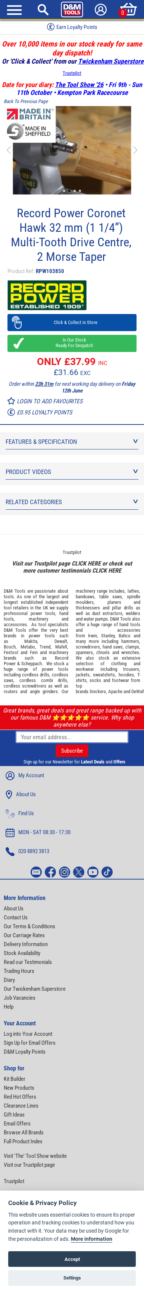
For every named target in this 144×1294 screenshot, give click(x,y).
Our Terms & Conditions (29, 926)
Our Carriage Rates (24, 935)
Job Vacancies (19, 997)
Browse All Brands (24, 1132)
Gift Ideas (14, 1114)
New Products (19, 1088)
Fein (34, 652)
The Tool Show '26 (79, 85)
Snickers (98, 691)
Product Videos (72, 471)
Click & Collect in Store (72, 322)
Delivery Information (26, 944)
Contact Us (16, 917)
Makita (30, 641)
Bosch (10, 647)
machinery (38, 619)
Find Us (20, 813)
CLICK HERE (86, 563)
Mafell (61, 647)
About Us (21, 794)
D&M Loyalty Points (25, 1051)
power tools (43, 613)
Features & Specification (72, 441)
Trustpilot (72, 73)
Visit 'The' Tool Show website (35, 1156)
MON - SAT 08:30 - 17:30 (38, 832)
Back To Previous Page (26, 101)
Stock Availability (22, 953)
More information (91, 1239)
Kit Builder (14, 1079)
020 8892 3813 (27, 851)
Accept (72, 1259)
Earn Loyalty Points (72, 27)
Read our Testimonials (28, 962)
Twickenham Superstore (111, 61)
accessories (15, 624)
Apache (115, 691)
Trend (45, 647)
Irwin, (93, 635)
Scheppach (31, 663)
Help (8, 1006)
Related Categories (72, 502)
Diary (9, 980)
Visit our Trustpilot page (29, 1165)
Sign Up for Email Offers (30, 1043)
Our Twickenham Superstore (35, 989)
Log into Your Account (28, 1034)
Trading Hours (19, 971)
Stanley (108, 635)
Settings (72, 1278)
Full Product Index (23, 1141)
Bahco (125, 635)
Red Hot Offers (20, 1096)
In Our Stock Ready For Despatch (72, 342)
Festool (11, 652)
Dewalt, (61, 641)
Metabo (28, 647)
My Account (25, 775)
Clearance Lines (21, 1105)
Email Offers (17, 1123)
